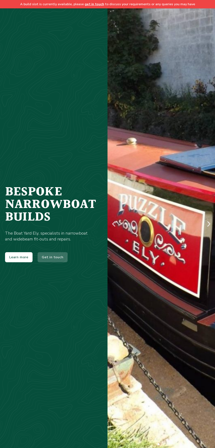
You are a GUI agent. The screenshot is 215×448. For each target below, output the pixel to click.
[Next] (208, 224)
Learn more (18, 257)
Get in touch (52, 257)
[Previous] (114, 224)
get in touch (94, 4)
